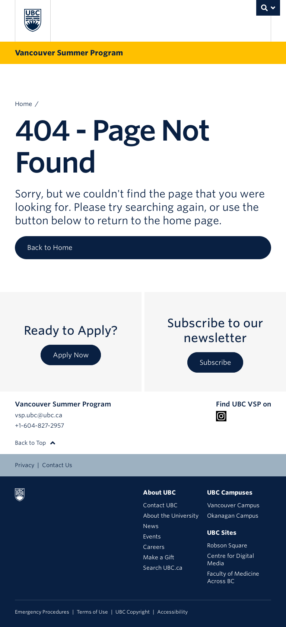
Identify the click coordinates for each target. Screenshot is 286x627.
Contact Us (57, 465)
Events (152, 536)
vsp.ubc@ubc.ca (38, 415)
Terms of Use (92, 612)
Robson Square (227, 545)
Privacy (24, 465)
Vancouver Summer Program (69, 52)
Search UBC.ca (162, 568)
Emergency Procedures (42, 612)
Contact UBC (160, 505)
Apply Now (71, 355)
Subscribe (215, 362)
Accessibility (172, 612)
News (151, 526)
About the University (170, 515)
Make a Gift (158, 557)
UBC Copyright (132, 612)
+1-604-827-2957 (39, 425)
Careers (154, 547)
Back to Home (49, 247)
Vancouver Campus (233, 505)
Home (23, 103)
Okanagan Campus (232, 515)
